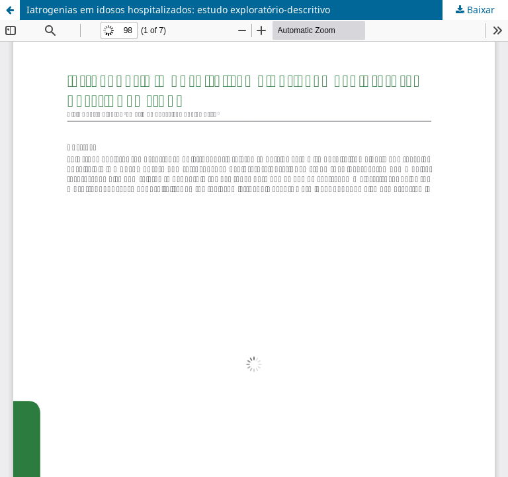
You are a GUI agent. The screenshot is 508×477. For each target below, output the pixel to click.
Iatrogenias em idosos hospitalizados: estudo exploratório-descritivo (178, 9)
